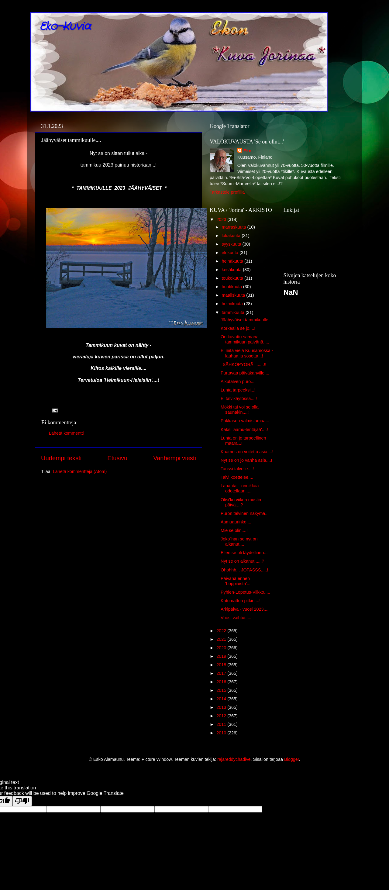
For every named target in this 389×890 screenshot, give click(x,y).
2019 (221, 656)
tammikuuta (234, 312)
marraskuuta (234, 227)
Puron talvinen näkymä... (245, 513)
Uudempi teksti (61, 458)
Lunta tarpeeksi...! (238, 390)
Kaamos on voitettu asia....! (247, 451)
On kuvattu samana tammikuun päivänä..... (245, 339)
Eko (247, 150)
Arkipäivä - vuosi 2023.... (245, 609)
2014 (221, 698)
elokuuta (230, 252)
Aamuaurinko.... (236, 521)
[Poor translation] (22, 801)
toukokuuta (233, 278)
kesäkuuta (232, 269)
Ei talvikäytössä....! (239, 398)
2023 (221, 219)
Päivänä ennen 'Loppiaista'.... (236, 581)
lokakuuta (232, 235)
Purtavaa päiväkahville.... (245, 373)
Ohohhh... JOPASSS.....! (244, 569)
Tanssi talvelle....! (237, 468)
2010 (221, 732)
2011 (221, 724)
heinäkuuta (233, 261)
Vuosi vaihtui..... (236, 617)
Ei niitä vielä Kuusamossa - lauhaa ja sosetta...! (247, 353)
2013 (221, 707)
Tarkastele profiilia (227, 192)
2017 (221, 673)
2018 (221, 664)
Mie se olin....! (234, 530)
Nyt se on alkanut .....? (242, 561)
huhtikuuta (232, 286)
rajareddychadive (234, 759)
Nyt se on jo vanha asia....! (246, 460)
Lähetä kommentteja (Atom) (80, 471)
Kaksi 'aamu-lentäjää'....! (244, 429)
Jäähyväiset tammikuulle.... (247, 319)
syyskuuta (232, 244)
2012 (221, 715)
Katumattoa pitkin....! (240, 600)
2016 (221, 681)
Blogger (291, 759)
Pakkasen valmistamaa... (245, 420)
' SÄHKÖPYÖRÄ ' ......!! (243, 364)
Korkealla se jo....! (238, 328)
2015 (221, 690)
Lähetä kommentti (66, 433)
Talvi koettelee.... (237, 477)
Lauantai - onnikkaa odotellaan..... (240, 488)
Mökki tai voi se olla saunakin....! (240, 410)
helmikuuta (233, 303)
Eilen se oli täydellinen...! (245, 552)
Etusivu (117, 458)
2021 (221, 639)
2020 (221, 647)
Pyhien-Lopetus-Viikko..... (245, 592)
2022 (221, 630)
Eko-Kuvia (65, 26)
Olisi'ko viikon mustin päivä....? (241, 502)
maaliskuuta (234, 295)
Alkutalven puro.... (238, 381)
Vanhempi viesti (174, 458)
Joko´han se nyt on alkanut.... (239, 541)
